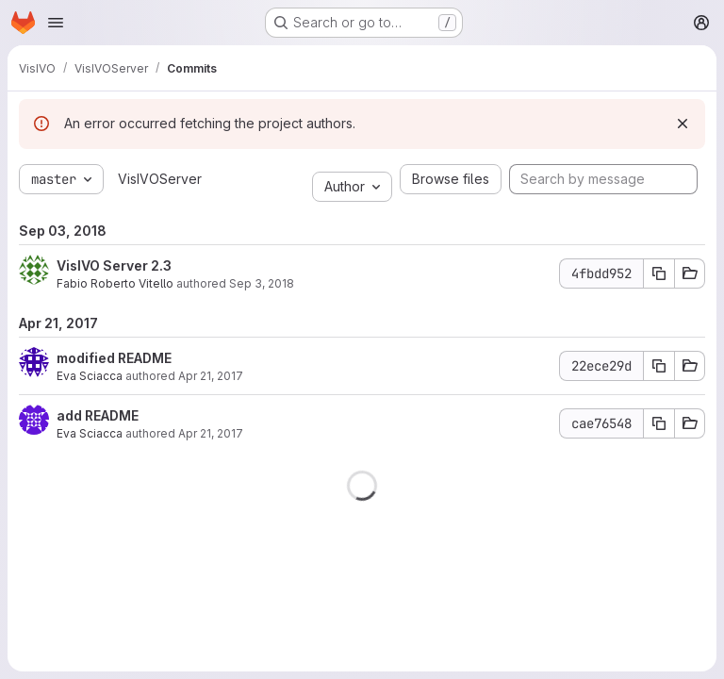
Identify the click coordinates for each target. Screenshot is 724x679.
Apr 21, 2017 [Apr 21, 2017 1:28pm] (210, 433)
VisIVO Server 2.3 (114, 265)
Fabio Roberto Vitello (115, 283)
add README (98, 415)
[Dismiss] (682, 123)
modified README (114, 358)
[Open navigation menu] (56, 23)
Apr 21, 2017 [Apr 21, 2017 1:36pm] (210, 376)
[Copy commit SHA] (659, 273)
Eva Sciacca (90, 376)
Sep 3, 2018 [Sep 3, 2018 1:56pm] (261, 283)
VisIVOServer (160, 179)
